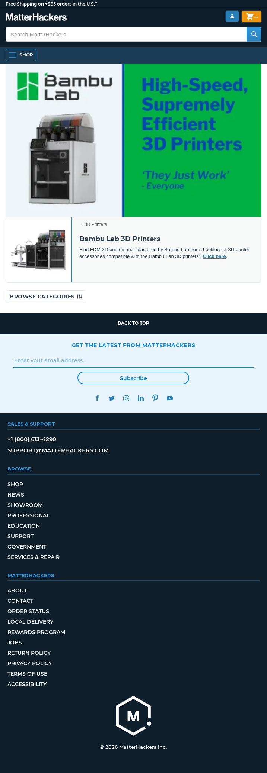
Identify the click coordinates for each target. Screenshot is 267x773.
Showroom (25, 505)
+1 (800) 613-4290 (31, 439)
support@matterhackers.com (58, 450)
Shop (15, 484)
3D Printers (96, 224)
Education (23, 526)
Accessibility (27, 684)
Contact (20, 601)
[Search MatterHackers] (254, 34)
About (17, 590)
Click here (214, 256)
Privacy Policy (29, 663)
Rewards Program (36, 632)
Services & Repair (33, 557)
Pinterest (155, 398)
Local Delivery (30, 621)
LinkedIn (140, 398)
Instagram (126, 398)
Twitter (111, 398)
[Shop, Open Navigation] (21, 55)
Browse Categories (46, 296)
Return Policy (29, 653)
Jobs (14, 642)
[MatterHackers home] (133, 716)
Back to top (133, 323)
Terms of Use (27, 673)
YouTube (170, 398)
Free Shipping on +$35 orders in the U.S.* (51, 4)
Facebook (97, 398)
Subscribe (133, 378)
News (15, 494)
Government (26, 546)
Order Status (28, 611)
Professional (28, 515)
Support (20, 536)
